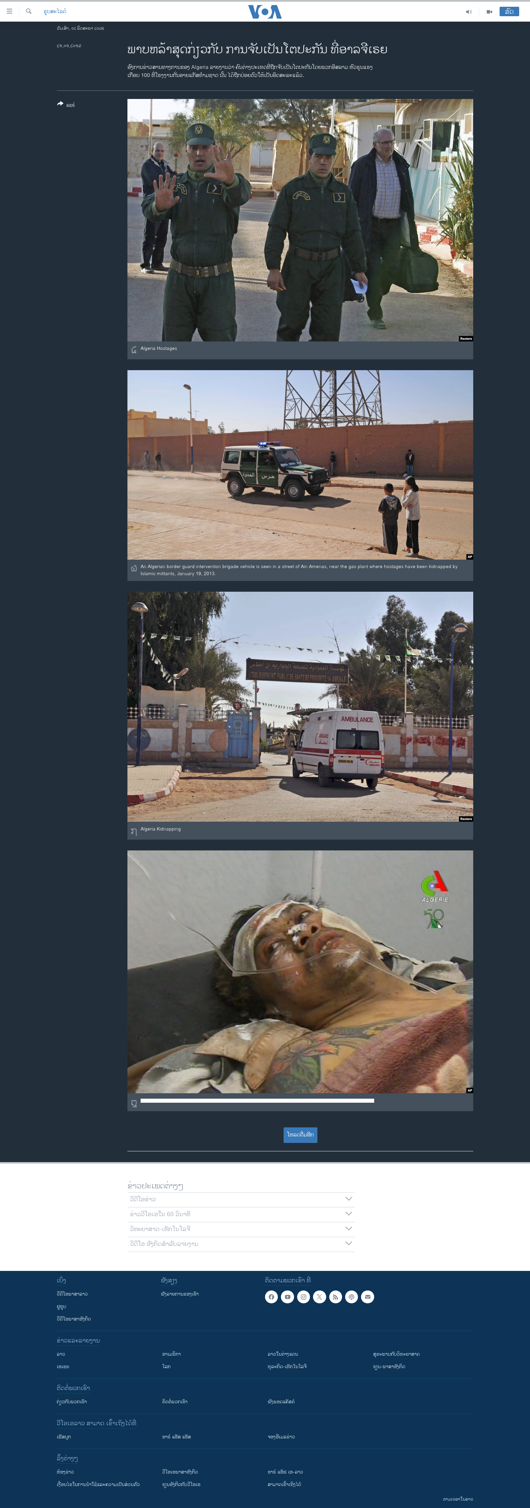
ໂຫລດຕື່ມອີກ (300, 1135)
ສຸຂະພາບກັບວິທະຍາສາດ (396, 1354)
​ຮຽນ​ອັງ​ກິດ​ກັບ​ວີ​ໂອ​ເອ (181, 1484)
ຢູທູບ (61, 1306)
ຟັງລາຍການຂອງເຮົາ (180, 1294)
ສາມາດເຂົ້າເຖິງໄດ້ (284, 1484)
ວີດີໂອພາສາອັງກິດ (74, 1319)
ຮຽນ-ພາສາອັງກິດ (389, 1366)
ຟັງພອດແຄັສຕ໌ (281, 1401)
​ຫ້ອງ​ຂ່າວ (65, 1472)
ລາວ (61, 1354)
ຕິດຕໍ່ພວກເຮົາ (175, 1401)
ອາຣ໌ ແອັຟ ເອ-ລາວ (285, 1472)
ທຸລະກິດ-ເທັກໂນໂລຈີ (287, 1366)
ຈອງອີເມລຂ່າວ (281, 1436)
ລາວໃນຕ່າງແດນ (283, 1354)
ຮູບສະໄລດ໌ (55, 12)
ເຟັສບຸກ (64, 1436)
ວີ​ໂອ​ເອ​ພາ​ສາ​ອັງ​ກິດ (180, 1472)
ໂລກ (166, 1366)
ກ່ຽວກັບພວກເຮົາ (72, 1401)
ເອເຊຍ (63, 1366)
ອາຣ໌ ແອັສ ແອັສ (176, 1436)
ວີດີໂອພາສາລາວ (72, 1294)
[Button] (66, 105)
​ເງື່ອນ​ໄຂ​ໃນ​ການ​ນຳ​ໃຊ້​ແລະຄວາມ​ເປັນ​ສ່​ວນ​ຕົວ (98, 1484)
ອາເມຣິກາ (171, 1354)
